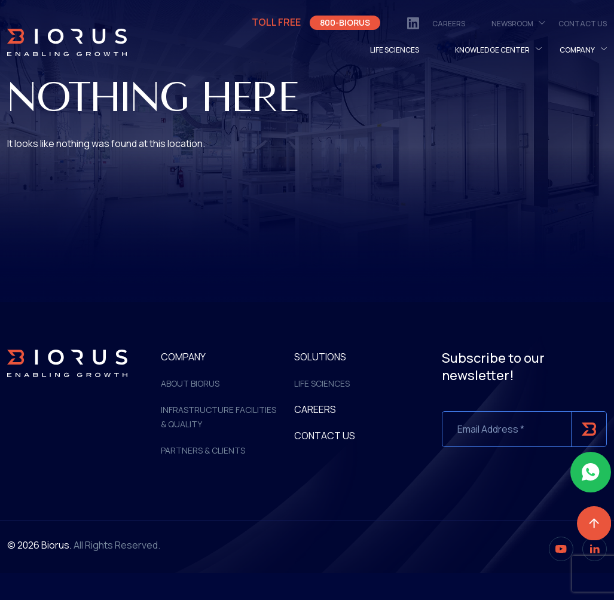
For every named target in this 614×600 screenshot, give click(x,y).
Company (577, 50)
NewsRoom (512, 24)
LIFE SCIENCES (394, 50)
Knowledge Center (492, 50)
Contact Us (582, 24)
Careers (448, 24)
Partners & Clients (203, 450)
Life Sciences (322, 383)
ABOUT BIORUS (190, 383)
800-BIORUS (345, 22)
